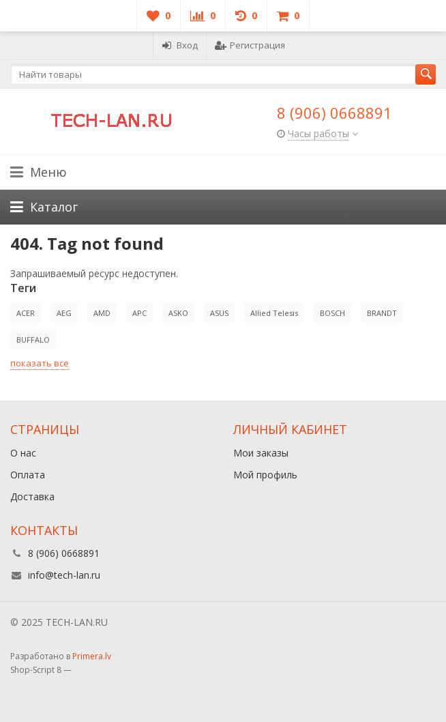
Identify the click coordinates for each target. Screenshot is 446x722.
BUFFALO (33, 339)
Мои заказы (260, 452)
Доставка (32, 496)
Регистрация (250, 45)
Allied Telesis (274, 313)
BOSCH (332, 313)
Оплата (27, 474)
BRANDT (382, 313)
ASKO (178, 313)
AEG (64, 313)
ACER (25, 313)
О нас (23, 452)
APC (139, 313)
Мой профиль (265, 474)
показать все (39, 363)
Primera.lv (91, 656)
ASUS (219, 313)
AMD (101, 313)
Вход (180, 45)
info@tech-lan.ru (64, 574)
